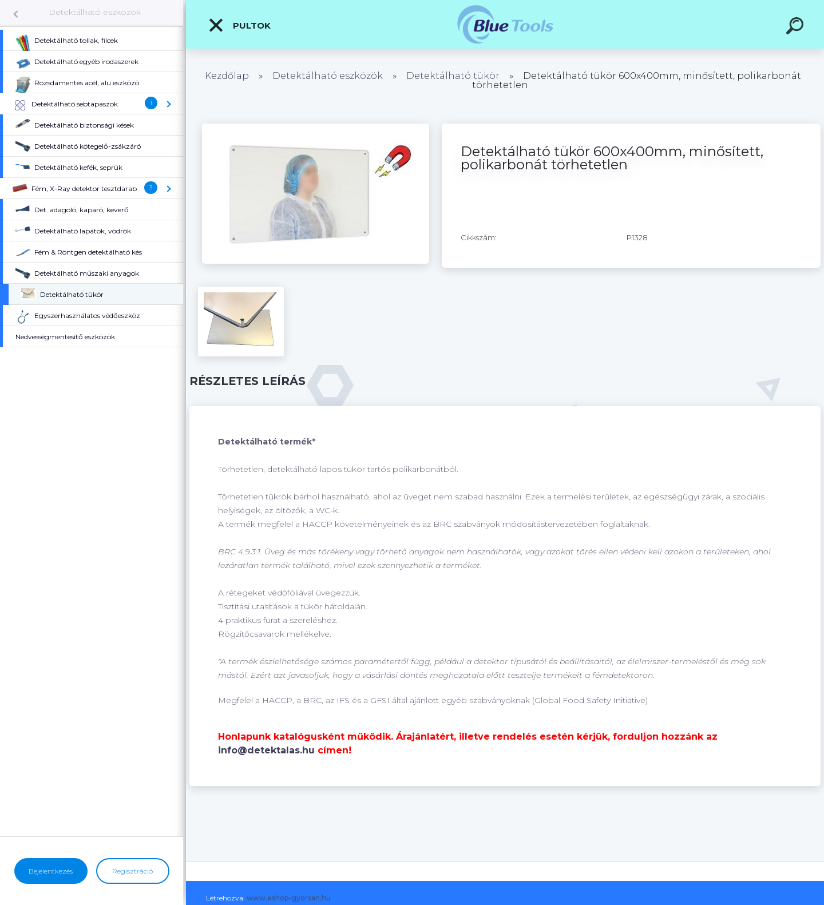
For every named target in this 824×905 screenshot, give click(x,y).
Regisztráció (132, 871)
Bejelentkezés (51, 871)
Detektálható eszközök (95, 12)
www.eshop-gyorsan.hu (289, 898)
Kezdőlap (227, 75)
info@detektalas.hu (266, 750)
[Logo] (505, 24)
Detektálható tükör (453, 75)
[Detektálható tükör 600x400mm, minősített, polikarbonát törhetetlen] (315, 127)
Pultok (239, 25)
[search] (796, 27)
